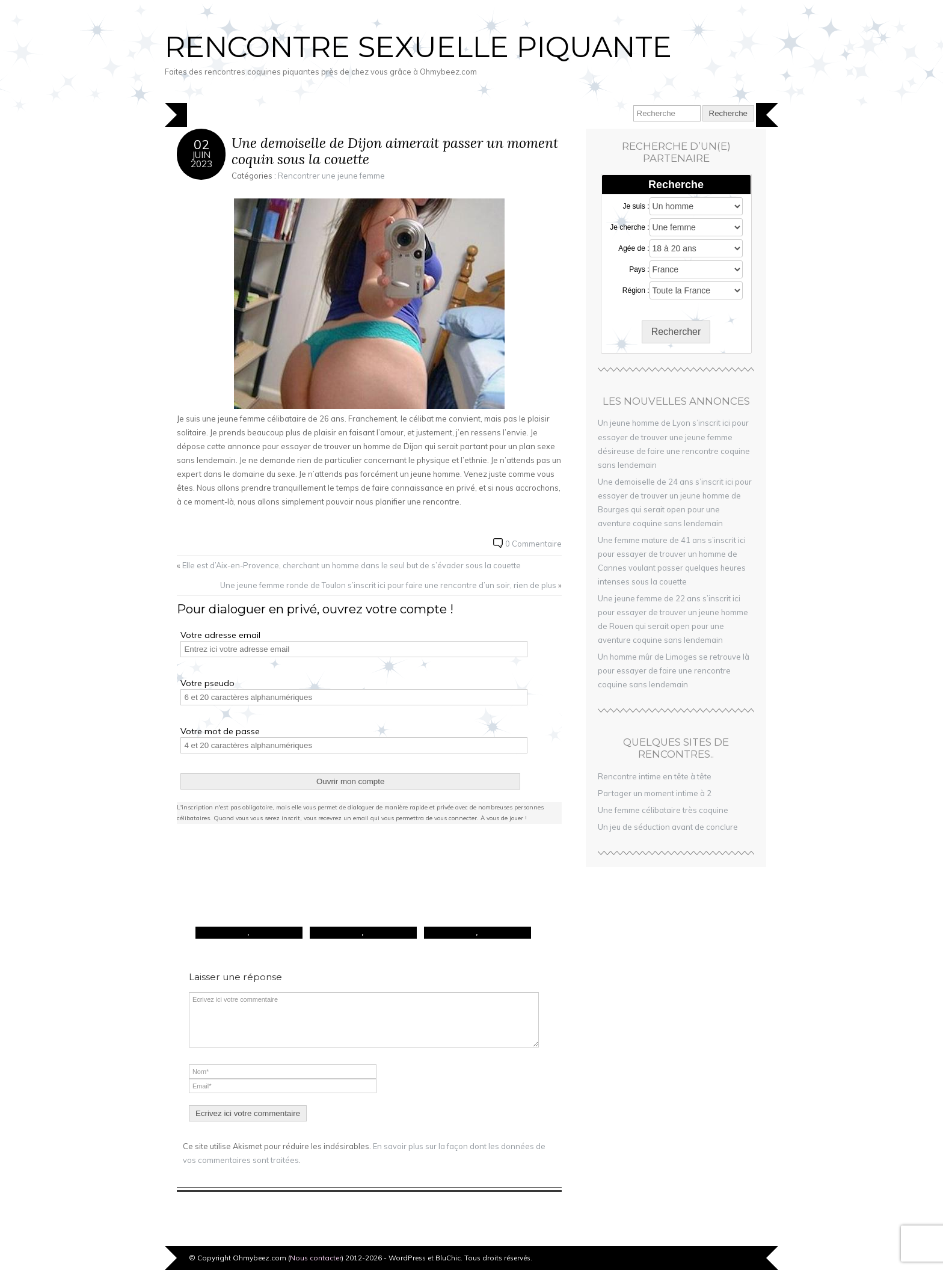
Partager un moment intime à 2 (654, 793)
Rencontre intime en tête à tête (654, 776)
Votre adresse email (220, 635)
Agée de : (633, 248)
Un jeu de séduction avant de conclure (668, 827)
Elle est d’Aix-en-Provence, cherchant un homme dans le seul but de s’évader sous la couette (351, 565)
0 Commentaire (533, 543)
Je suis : (636, 206)
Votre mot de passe (220, 731)
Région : (636, 290)
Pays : (639, 269)
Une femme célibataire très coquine (663, 810)
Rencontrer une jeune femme (331, 175)
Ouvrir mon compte (350, 781)
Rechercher (676, 332)
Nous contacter (316, 1257)
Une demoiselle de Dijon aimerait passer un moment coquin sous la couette (395, 151)
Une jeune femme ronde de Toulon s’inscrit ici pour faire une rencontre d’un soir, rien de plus (388, 585)
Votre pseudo (207, 683)
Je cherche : (629, 227)
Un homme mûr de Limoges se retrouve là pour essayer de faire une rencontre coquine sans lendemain (673, 670)
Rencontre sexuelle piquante (418, 46)
